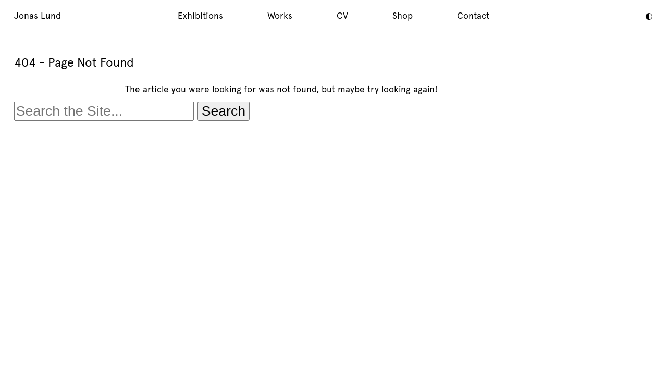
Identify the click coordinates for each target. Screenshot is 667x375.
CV (342, 15)
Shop (402, 15)
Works (279, 15)
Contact (473, 15)
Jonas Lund (37, 15)
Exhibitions (200, 15)
